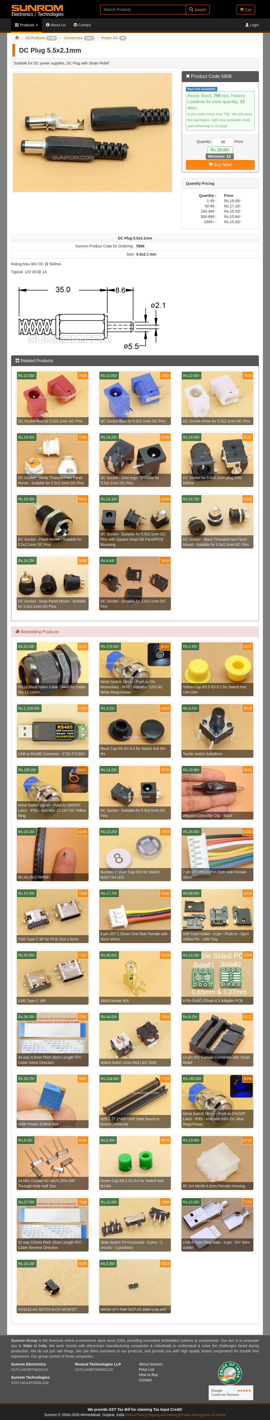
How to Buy (148, 1375)
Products (26, 25)
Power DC (113, 38)
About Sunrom (151, 1364)
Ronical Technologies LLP (98, 1364)
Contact (82, 25)
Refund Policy (135, 1415)
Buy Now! (220, 164)
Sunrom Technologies (30, 1377)
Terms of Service (214, 1415)
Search (197, 9)
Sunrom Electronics (28, 1364)
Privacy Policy (190, 1415)
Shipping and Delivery (162, 1415)
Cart (246, 10)
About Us (56, 25)
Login (252, 25)
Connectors (79, 38)
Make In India (34, 1346)
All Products (41, 38)
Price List (146, 1369)
